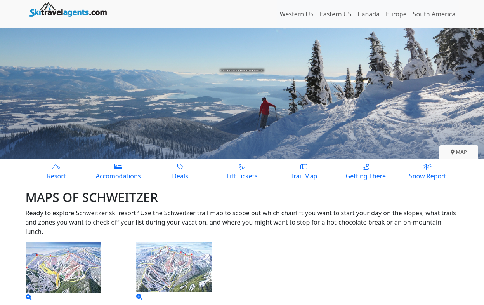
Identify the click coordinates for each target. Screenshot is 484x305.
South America (434, 14)
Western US (297, 14)
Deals (180, 171)
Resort (56, 171)
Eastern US (335, 14)
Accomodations (118, 171)
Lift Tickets (242, 171)
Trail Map (303, 171)
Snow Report (427, 171)
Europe (396, 14)
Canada (368, 14)
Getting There (365, 171)
